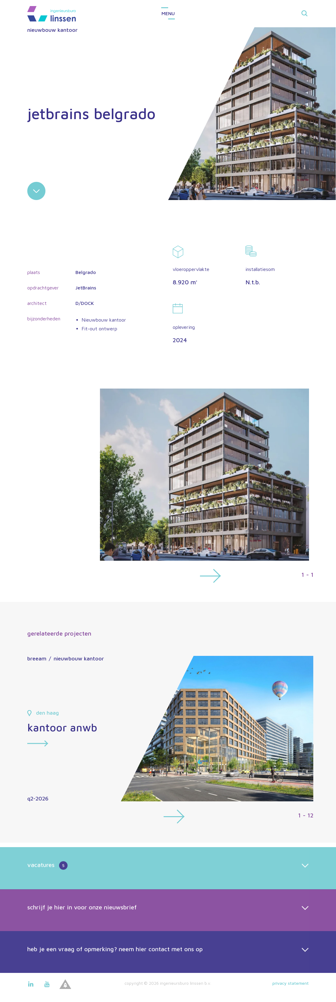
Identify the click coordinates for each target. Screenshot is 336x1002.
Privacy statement (290, 983)
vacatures (47, 886)
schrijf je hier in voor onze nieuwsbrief (82, 927)
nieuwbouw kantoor (52, 30)
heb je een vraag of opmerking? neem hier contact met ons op (115, 969)
